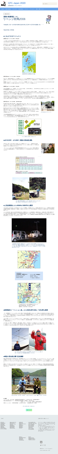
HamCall (2, 426)
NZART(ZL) (21, 425)
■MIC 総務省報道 (31, 425)
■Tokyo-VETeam (12, 428)
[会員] (41, 442)
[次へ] (29, 410)
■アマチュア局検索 (4, 428)
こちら (50, 448)
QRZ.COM (2, 427)
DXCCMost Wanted (23, 437)
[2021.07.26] (7, 14)
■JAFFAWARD (12, 425)
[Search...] (50, 3)
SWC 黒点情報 (31, 428)
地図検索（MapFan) (32, 439)
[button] (8, 9)
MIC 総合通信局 (31, 426)
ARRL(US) (21, 422)
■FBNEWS (11, 424)
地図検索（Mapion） (32, 438)
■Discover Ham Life (13, 422)
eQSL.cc (21, 436)
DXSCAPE (21, 438)
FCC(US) (2, 422)
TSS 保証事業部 (31, 429)
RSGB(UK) (21, 427)
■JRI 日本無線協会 (31, 424)
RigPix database (31, 437)
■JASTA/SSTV (12, 427)
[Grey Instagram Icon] (45, 445)
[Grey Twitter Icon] (41, 445)
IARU (20, 423)
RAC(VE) (21, 426)
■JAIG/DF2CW (12, 426)
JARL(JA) (21, 424)
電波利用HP (31, 427)
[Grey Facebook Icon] (43, 445)
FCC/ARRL (3, 424)
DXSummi (21, 439)
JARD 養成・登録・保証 (32, 423)
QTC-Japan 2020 (16, 3)
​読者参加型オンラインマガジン (15, 5)
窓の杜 (30, 436)
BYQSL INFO (3, 425)
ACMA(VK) (2, 423)
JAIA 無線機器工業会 (32, 422)
